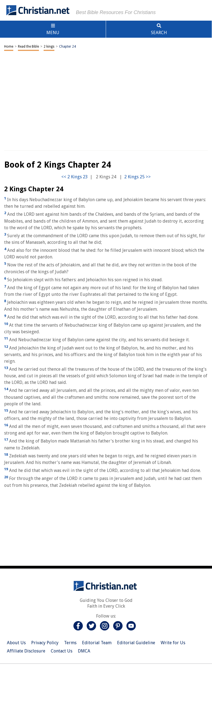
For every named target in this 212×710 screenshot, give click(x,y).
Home (8, 46)
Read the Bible (28, 46)
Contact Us (61, 651)
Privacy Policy (45, 642)
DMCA (84, 651)
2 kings (49, 46)
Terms (70, 642)
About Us (16, 642)
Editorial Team (97, 642)
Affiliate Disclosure (26, 651)
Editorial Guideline (136, 642)
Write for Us (173, 642)
